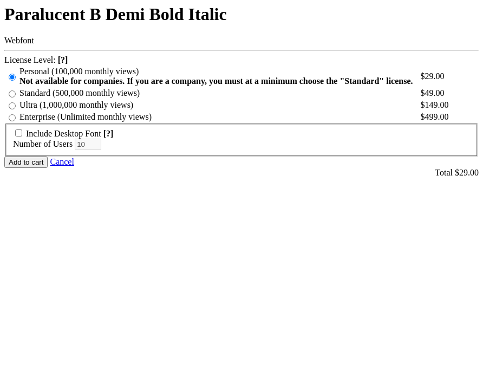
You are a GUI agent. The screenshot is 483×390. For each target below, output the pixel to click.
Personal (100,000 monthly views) (216, 76)
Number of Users (43, 143)
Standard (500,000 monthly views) (79, 93)
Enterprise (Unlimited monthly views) (85, 116)
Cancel (62, 161)
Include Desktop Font (63, 133)
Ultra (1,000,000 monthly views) (76, 104)
